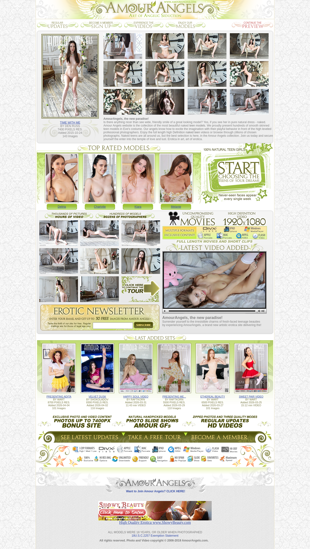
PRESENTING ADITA (58, 396)
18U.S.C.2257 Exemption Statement (155, 535)
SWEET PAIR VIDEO (251, 396)
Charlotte (100, 206)
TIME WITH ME (70, 122)
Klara (138, 206)
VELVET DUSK (97, 396)
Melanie (176, 206)
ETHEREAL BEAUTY (212, 396)
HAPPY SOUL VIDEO (135, 396)
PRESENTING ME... (174, 396)
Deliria (62, 206)
